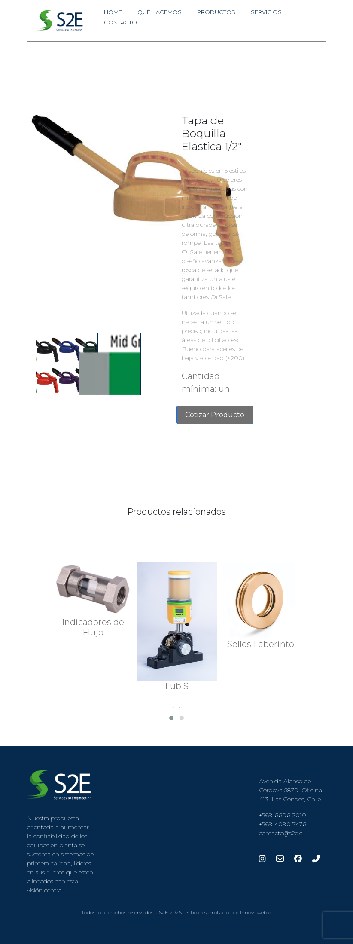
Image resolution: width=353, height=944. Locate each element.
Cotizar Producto (214, 415)
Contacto (120, 22)
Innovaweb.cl (256, 912)
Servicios (266, 12)
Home (113, 12)
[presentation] (173, 706)
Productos (216, 12)
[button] (171, 718)
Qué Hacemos (159, 12)
